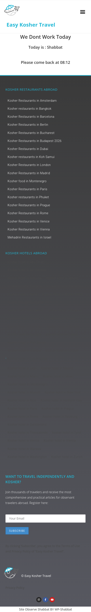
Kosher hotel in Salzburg (60, 416)
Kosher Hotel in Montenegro (28, 384)
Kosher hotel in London (61, 350)
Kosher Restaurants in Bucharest (31, 133)
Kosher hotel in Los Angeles (27, 358)
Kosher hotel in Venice (24, 440)
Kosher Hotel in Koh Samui (27, 342)
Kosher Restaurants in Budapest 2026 (35, 141)
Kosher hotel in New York (63, 392)
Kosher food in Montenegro (27, 181)
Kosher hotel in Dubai (60, 318)
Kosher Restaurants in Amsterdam (32, 100)
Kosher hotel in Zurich (67, 457)
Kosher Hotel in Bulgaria (65, 310)
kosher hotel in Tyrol (66, 432)
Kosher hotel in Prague (57, 408)
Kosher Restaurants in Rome (28, 213)
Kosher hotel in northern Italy (61, 400)
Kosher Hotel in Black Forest (62, 294)
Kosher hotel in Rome (23, 416)
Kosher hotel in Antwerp (25, 278)
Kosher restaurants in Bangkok (29, 108)
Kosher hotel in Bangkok (25, 286)
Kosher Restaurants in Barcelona (31, 116)
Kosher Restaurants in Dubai (28, 149)
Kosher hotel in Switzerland (27, 424)
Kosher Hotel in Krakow (24, 350)
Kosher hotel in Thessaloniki (28, 432)
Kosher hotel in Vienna (60, 440)
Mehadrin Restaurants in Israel (29, 237)
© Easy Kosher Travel (36, 576)
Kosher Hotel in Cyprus (24, 318)
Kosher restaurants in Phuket (28, 197)
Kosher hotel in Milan (58, 376)
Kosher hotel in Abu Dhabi (26, 262)
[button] (82, 12)
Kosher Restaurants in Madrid (29, 173)
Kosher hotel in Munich (24, 392)
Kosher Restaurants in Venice (29, 221)
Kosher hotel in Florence (25, 326)
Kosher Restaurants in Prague (29, 205)
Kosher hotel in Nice (22, 400)
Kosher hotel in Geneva (63, 326)
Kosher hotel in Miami (23, 376)
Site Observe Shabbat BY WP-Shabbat (45, 609)
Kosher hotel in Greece (61, 334)
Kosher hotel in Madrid (57, 368)
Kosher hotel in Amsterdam (27, 270)
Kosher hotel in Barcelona (64, 286)
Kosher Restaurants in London (29, 165)
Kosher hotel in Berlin (23, 294)
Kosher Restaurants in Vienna (29, 229)
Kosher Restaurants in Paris (27, 189)
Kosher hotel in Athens (62, 278)
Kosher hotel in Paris (22, 408)
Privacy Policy (21, 551)
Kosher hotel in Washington (27, 457)
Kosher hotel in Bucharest (26, 302)
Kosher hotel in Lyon (22, 368)
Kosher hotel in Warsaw (24, 449)
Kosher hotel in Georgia (24, 334)
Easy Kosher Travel (31, 24)
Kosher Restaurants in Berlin (28, 124)
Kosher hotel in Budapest (25, 310)
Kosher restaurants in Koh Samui (31, 157)
